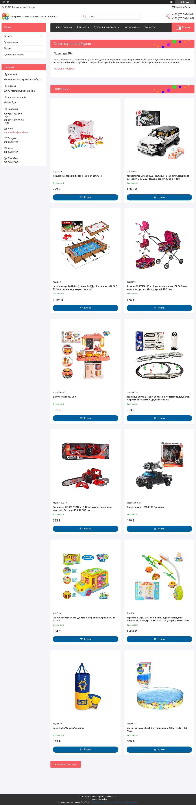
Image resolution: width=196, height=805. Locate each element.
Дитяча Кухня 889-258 (64, 397)
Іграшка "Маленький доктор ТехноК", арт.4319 (77, 176)
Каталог (81, 27)
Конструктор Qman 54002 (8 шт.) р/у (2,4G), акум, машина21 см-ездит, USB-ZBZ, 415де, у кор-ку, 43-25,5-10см (158, 177)
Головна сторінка (62, 27)
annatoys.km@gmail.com (16, 132)
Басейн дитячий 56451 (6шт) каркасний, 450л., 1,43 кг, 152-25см (157, 729)
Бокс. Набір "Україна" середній (69, 728)
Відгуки (7, 48)
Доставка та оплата (105, 27)
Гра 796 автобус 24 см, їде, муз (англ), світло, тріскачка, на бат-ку (84, 619)
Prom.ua (112, 797)
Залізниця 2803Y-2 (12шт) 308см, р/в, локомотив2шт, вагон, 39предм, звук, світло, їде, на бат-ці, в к (158, 398)
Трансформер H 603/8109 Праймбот (145, 507)
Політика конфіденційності (126, 802)
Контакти (150, 27)
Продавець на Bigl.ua (98, 799)
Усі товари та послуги (65, 764)
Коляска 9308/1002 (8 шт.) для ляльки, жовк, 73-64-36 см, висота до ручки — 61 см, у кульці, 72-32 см (157, 288)
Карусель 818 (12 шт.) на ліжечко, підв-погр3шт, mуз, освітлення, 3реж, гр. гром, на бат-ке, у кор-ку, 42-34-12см (158, 619)
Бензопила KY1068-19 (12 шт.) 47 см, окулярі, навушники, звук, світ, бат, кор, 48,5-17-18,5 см (83, 508)
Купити (87, 197)
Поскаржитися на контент (102, 802)
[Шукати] (85, 16)
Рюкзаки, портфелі (64, 68)
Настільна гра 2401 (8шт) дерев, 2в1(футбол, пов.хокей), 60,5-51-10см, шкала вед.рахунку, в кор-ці (85, 288)
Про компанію (132, 27)
